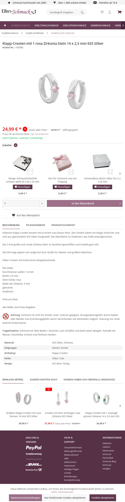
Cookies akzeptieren (102, 497)
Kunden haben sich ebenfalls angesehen (89, 379)
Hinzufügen (22, 186)
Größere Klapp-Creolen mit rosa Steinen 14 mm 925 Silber (23, 414)
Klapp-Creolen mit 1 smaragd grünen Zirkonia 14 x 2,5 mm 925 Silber (101, 414)
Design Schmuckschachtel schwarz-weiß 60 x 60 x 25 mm (22, 180)
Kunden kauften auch (43, 379)
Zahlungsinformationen (72, 451)
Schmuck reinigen (107, 466)
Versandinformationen (72, 447)
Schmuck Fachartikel (108, 456)
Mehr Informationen (62, 492)
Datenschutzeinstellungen (25, 497)
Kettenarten (108, 450)
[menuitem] (66, 12)
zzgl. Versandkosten (39, 134)
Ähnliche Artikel (13, 379)
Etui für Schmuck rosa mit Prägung (62, 180)
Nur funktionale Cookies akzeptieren (64, 497)
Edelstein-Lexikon (107, 445)
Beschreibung (11, 225)
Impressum (69, 465)
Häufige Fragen (71, 469)
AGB (66, 458)
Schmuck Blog (109, 461)
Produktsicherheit (63, 225)
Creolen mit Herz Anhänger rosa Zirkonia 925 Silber (62, 414)
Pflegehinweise (35, 225)
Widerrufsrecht (71, 454)
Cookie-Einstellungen (70, 474)
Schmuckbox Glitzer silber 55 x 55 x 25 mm (102, 180)
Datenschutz (70, 462)
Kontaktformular (72, 479)
